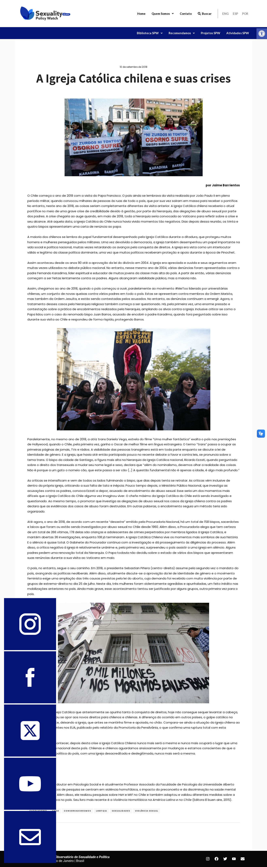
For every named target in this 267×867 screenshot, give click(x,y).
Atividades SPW (237, 33)
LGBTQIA (101, 810)
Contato (186, 13)
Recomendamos (182, 33)
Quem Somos (163, 13)
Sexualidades (121, 810)
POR (245, 13)
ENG (225, 13)
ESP (235, 13)
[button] (261, 33)
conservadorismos (77, 810)
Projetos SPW (210, 33)
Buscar (205, 13)
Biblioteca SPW (150, 33)
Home (141, 13)
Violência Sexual (146, 810)
